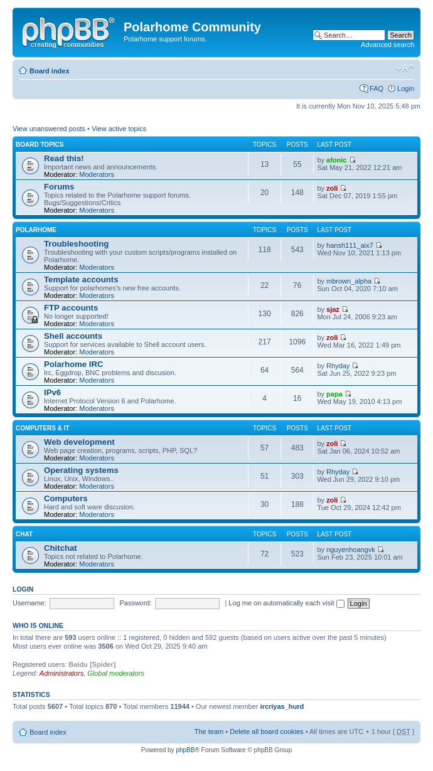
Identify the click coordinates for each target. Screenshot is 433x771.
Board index (49, 71)
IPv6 (52, 392)
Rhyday (338, 366)
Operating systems (81, 470)
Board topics (40, 144)
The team (209, 731)
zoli (332, 188)
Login (405, 88)
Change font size (405, 68)
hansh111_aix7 (349, 245)
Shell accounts (73, 336)
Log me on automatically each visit (286, 603)
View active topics (119, 128)
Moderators (96, 174)
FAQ (376, 88)
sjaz (332, 309)
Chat (24, 534)
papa (334, 394)
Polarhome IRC (74, 364)
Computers (66, 498)
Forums (59, 186)
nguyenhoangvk (350, 549)
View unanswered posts (49, 128)
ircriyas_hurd (282, 706)
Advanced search (387, 44)
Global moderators (115, 673)
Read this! (64, 158)
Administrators (61, 673)
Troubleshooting (76, 243)
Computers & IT (43, 428)
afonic (336, 160)
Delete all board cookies (266, 731)
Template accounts (81, 279)
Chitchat (60, 548)
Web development (79, 442)
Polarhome (36, 229)
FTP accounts (71, 307)
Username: (29, 603)
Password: (135, 603)
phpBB (185, 750)
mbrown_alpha (349, 281)
